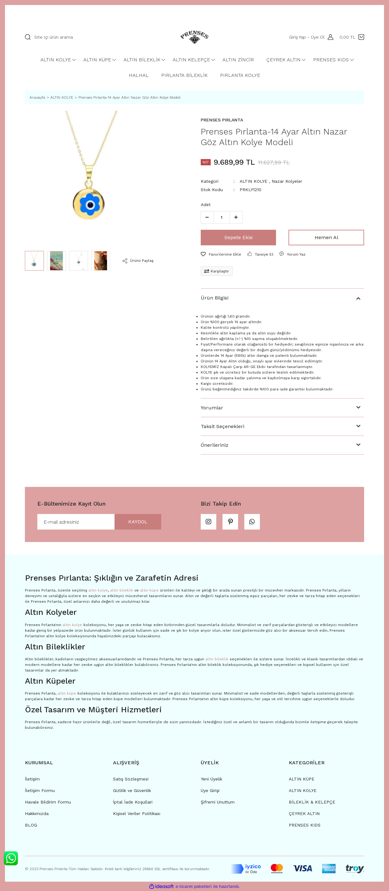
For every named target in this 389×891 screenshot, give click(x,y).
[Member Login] (329, 37)
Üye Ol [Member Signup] (318, 37)
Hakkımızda (37, 813)
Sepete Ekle (238, 237)
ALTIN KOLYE (253, 181)
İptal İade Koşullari (132, 801)
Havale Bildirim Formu (48, 801)
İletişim (32, 778)
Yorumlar (212, 408)
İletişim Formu (40, 790)
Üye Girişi (210, 790)
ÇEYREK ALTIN (304, 813)
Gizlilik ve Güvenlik (132, 790)
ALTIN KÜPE (301, 778)
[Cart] (352, 37)
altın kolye (98, 590)
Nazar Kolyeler (287, 181)
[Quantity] (221, 217)
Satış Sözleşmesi (130, 778)
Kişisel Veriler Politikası (136, 813)
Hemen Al (326, 237)
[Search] (92, 37)
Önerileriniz (214, 445)
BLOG (31, 825)
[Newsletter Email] (99, 522)
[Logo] (194, 37)
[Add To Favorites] (221, 254)
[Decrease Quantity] (207, 217)
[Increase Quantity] (236, 217)
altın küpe (149, 590)
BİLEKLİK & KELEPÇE (312, 801)
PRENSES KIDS (305, 825)
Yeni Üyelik (211, 778)
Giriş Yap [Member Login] (297, 37)
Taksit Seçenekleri (222, 426)
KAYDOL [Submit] (138, 522)
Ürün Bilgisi (214, 298)
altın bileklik (121, 590)
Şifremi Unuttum (218, 801)
